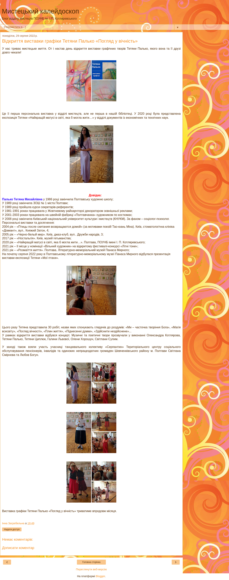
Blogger (100, 576)
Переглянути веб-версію (91, 569)
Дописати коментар (18, 548)
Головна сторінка (91, 562)
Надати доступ (12, 529)
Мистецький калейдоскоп (40, 11)
